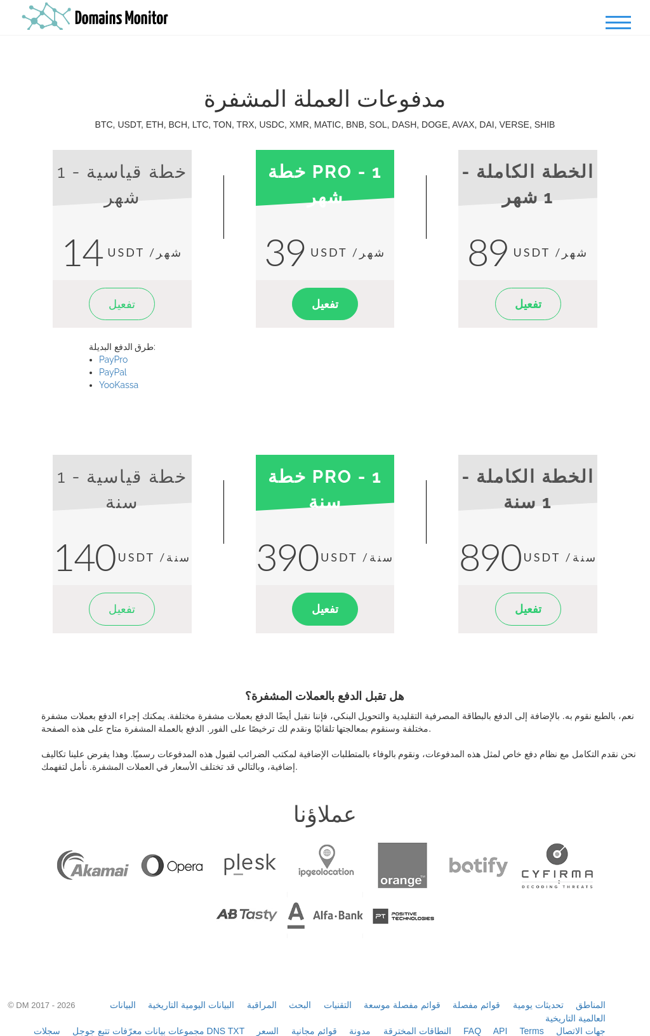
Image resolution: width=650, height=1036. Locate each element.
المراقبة (262, 1005)
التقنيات (338, 1005)
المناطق (591, 1005)
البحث (300, 1005)
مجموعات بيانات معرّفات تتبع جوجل (138, 1031)
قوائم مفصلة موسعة (402, 1005)
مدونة (360, 1031)
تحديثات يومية (538, 1005)
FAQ (472, 1031)
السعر (267, 1031)
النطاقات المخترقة (417, 1031)
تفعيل (122, 304)
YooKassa (118, 385)
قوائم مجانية (314, 1031)
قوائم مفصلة (476, 1005)
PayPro (113, 359)
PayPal (113, 372)
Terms (532, 1031)
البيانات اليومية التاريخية (191, 1005)
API (500, 1031)
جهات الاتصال (581, 1031)
